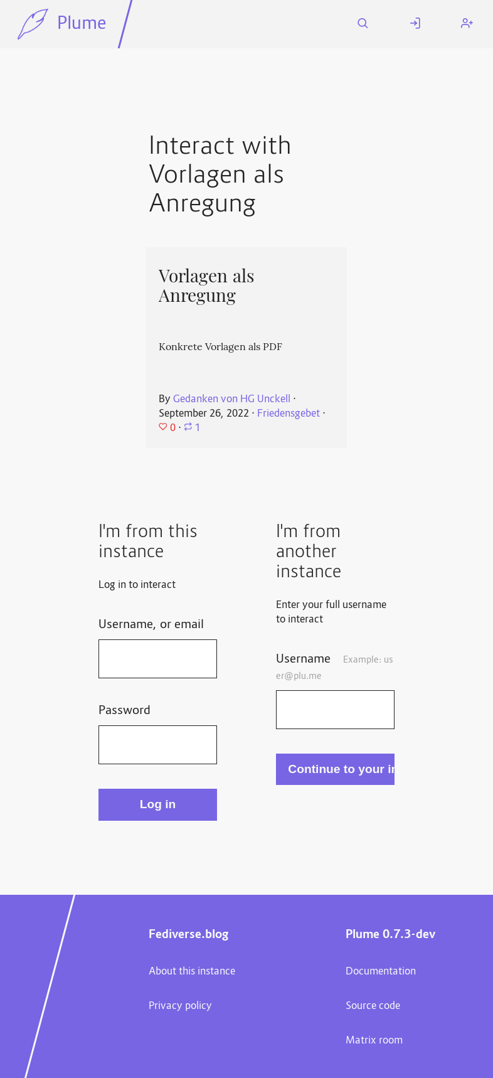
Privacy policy (180, 1006)
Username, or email (151, 625)
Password (124, 711)
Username (334, 667)
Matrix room (374, 1041)
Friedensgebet (288, 414)
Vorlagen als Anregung (207, 285)
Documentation (381, 972)
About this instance (192, 972)
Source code (373, 1006)
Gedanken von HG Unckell (231, 400)
